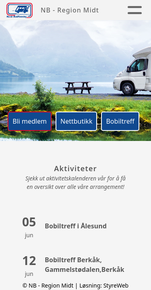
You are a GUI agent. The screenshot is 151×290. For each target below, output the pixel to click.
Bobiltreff (120, 121)
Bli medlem (29, 121)
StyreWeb (116, 285)
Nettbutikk (76, 121)
